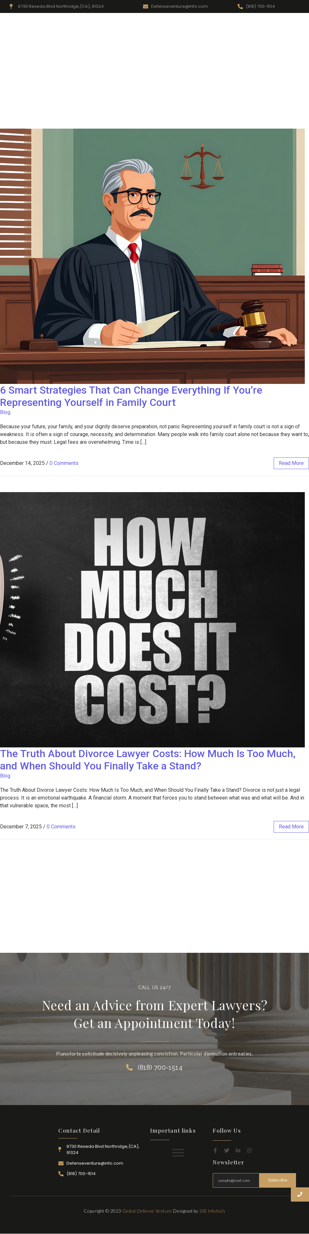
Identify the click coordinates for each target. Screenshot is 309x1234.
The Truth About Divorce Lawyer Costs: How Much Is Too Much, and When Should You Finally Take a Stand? (147, 759)
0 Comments (64, 463)
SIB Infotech (212, 1211)
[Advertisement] (154, 80)
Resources (175, 23)
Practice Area (207, 23)
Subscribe (277, 1180)
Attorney (239, 23)
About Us (146, 23)
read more (291, 463)
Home (121, 23)
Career (263, 23)
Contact (287, 23)
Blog (5, 412)
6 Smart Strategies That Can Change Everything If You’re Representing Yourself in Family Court (131, 396)
